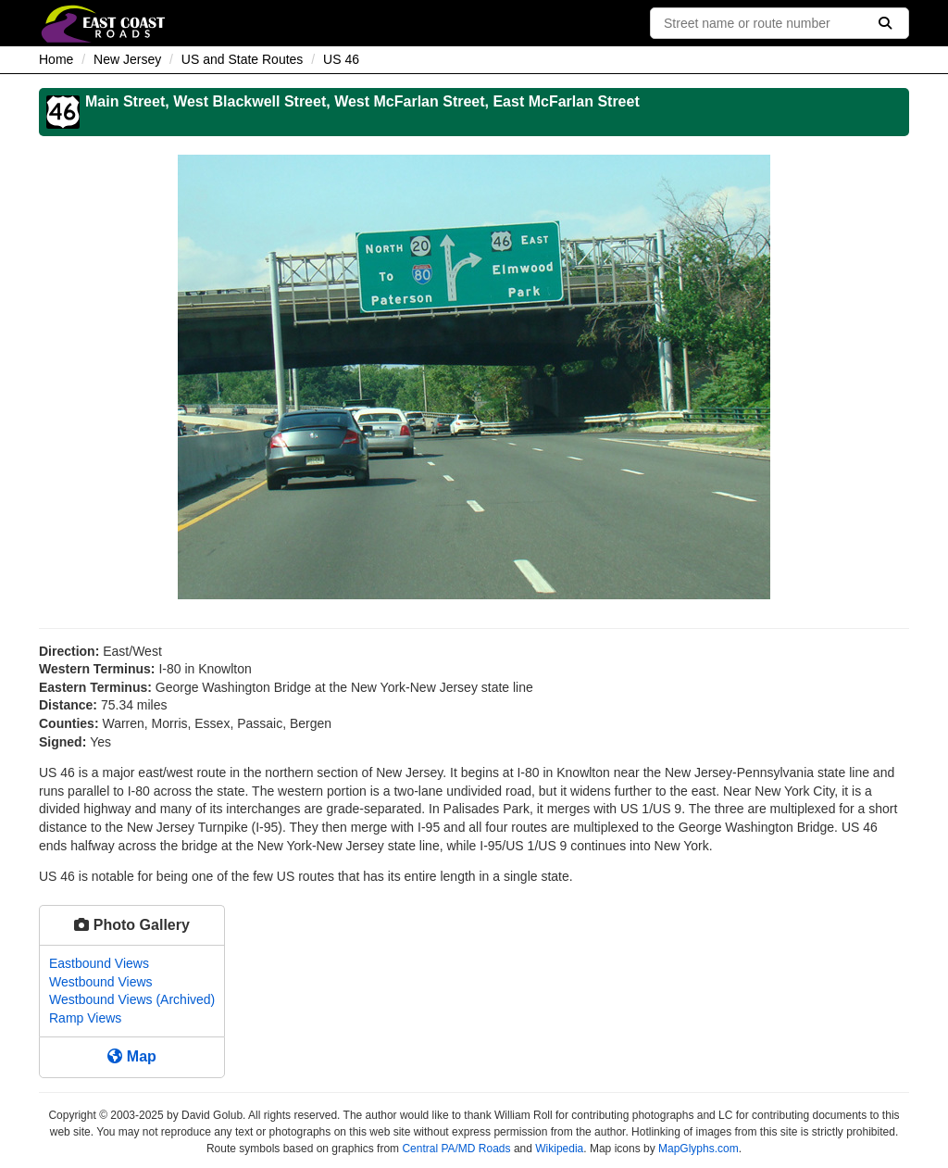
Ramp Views (85, 1018)
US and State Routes (242, 59)
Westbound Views (101, 981)
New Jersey (127, 59)
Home (56, 59)
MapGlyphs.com (698, 1148)
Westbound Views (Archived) (132, 999)
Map (131, 1056)
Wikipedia (559, 1148)
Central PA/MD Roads (456, 1148)
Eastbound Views (99, 963)
